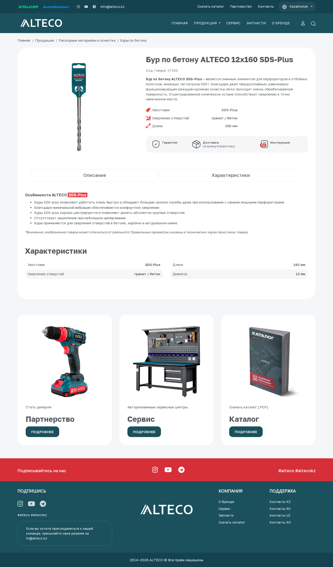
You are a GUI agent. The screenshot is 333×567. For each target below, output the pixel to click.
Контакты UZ (279, 515)
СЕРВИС (233, 23)
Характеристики (231, 175)
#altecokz (305, 470)
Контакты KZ (280, 502)
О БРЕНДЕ (281, 23)
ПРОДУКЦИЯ (206, 23)
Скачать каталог (210, 6)
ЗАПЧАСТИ (256, 23)
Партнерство (241, 6)
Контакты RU (280, 509)
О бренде (226, 502)
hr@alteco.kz (36, 538)
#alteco (286, 470)
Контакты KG (280, 522)
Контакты (266, 6)
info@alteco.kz (113, 7)
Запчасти (226, 515)
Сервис (224, 509)
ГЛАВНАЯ (179, 23)
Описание (94, 175)
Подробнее (42, 432)
